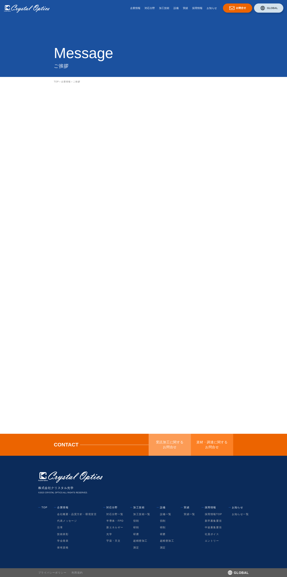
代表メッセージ (67, 521)
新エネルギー (115, 527)
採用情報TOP (213, 514)
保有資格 (63, 547)
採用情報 (197, 8)
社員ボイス (212, 534)
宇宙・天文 (114, 541)
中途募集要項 (213, 527)
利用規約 (77, 572)
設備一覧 (165, 514)
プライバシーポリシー (52, 572)
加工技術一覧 (141, 514)
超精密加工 (140, 541)
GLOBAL (272, 8)
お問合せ (241, 8)
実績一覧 (189, 514)
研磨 (136, 534)
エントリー (212, 541)
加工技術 (164, 8)
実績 (185, 8)
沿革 (60, 527)
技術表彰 (63, 534)
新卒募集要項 (213, 521)
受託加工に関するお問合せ (170, 445)
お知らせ (212, 8)
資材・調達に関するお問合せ (212, 445)
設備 (176, 8)
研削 (136, 527)
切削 (136, 521)
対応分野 (150, 8)
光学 (109, 534)
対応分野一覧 (115, 514)
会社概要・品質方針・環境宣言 (77, 514)
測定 (136, 547)
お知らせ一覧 (240, 514)
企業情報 (135, 8)
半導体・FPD (115, 521)
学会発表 (63, 541)
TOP (56, 81)
